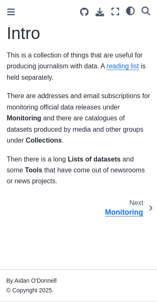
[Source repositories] (84, 12)
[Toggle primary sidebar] (11, 12)
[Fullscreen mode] (115, 11)
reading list (122, 66)
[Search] (146, 10)
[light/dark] (130, 10)
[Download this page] (100, 12)
